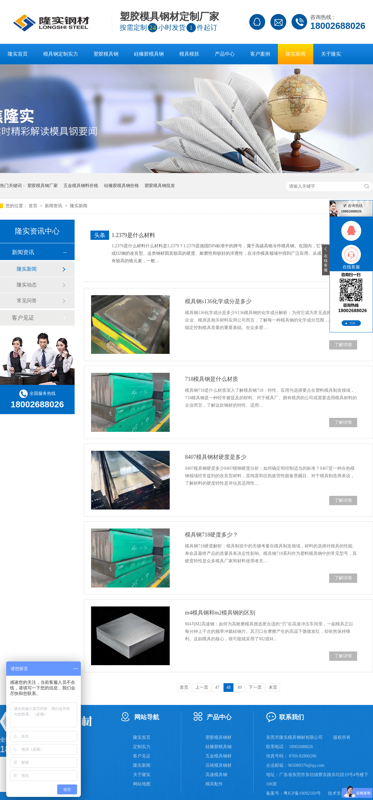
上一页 (201, 687)
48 (228, 687)
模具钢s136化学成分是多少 (218, 301)
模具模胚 (189, 54)
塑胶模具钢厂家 (42, 185)
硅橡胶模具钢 (149, 54)
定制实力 (141, 746)
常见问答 (27, 300)
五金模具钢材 (218, 756)
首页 (34, 205)
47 (217, 687)
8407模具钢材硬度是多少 (215, 457)
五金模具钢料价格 (80, 185)
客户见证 (23, 318)
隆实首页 (18, 54)
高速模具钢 (216, 774)
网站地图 (141, 784)
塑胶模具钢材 (218, 737)
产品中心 (225, 54)
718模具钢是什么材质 (211, 379)
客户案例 (260, 54)
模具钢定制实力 (60, 54)
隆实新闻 (296, 54)
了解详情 (343, 344)
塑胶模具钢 (106, 54)
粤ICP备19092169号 (302, 793)
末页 (273, 687)
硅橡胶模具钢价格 (121, 185)
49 (239, 687)
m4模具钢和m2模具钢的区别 (220, 613)
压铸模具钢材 (218, 765)
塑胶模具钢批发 (160, 185)
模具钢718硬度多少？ (211, 535)
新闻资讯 (54, 205)
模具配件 (214, 784)
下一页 (255, 687)
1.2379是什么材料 (133, 235)
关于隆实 (331, 54)
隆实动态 (27, 284)
